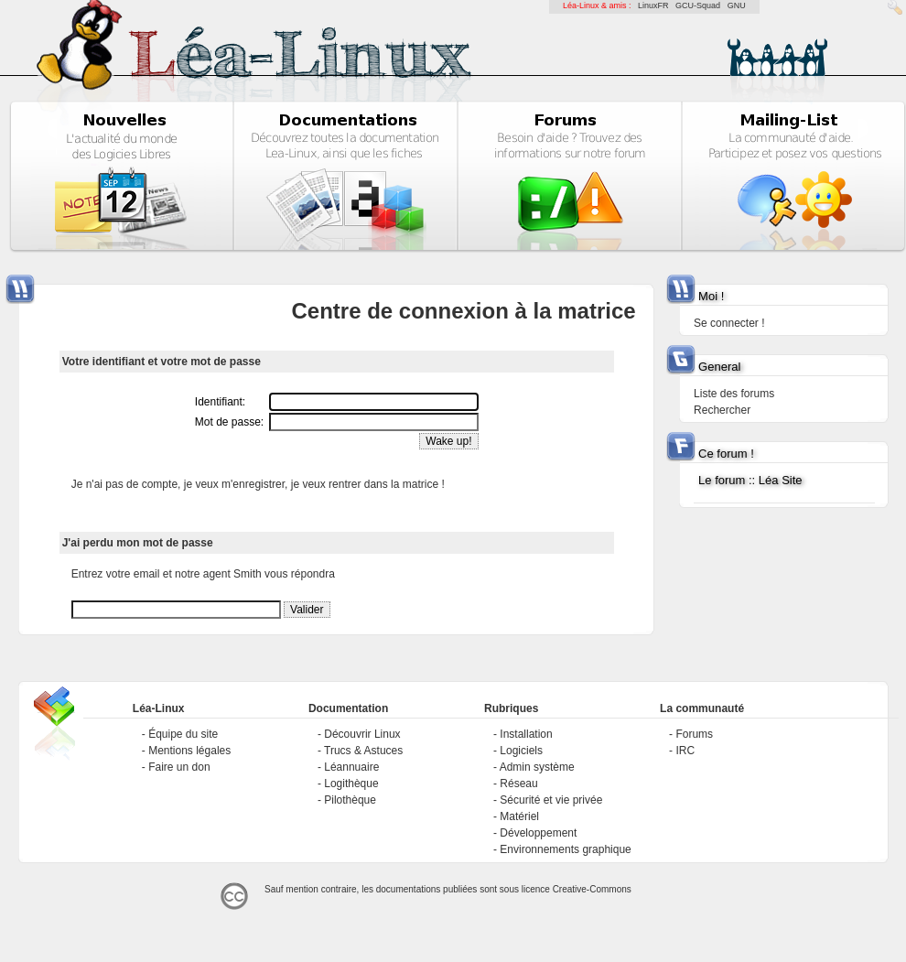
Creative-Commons (592, 889)
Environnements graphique (565, 849)
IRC (685, 750)
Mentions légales (189, 750)
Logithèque (351, 783)
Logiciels (521, 750)
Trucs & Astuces (363, 750)
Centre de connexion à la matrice (463, 310)
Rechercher (722, 410)
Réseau (518, 783)
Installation (526, 734)
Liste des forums (734, 393)
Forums (694, 734)
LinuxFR (653, 5)
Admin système (537, 767)
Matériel (519, 816)
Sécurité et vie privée (551, 800)
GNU (737, 5)
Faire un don (179, 767)
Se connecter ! (729, 323)
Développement (538, 833)
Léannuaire (351, 767)
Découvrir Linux (362, 734)
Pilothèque (350, 800)
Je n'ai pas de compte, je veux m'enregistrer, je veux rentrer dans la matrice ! (258, 484)
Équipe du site (183, 734)
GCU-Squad (697, 5)
